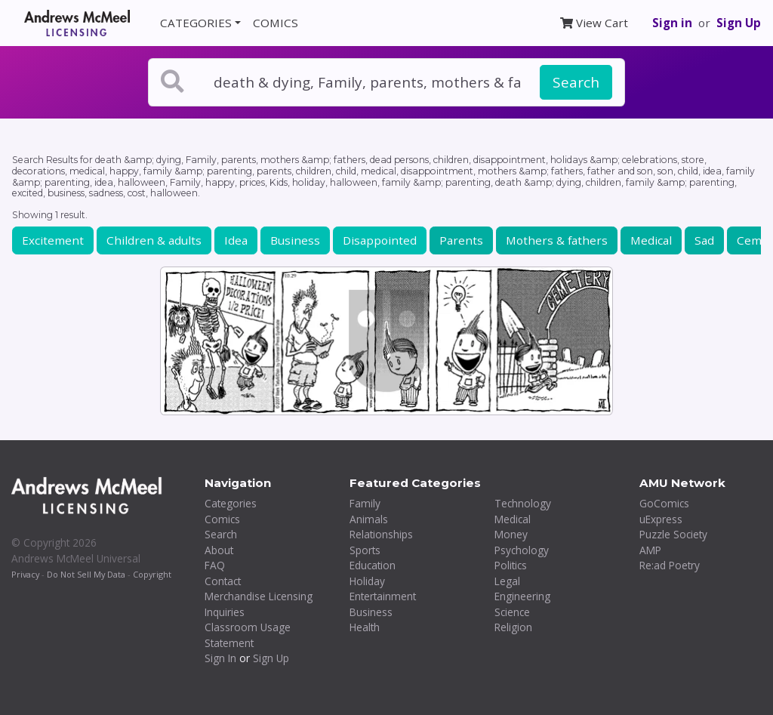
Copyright (152, 574)
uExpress (660, 519)
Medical (651, 240)
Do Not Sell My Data (86, 574)
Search (576, 82)
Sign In (220, 658)
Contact (223, 581)
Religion (513, 627)
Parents (461, 240)
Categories (231, 503)
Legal (507, 581)
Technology (522, 503)
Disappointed (380, 240)
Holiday (367, 581)
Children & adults (154, 240)
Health (365, 627)
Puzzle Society (673, 534)
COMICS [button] (275, 22)
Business (295, 240)
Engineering (522, 596)
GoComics (664, 503)
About (219, 550)
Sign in (672, 22)
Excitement (53, 240)
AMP (650, 550)
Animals (369, 519)
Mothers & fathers (557, 240)
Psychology (521, 550)
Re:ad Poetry (669, 565)
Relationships (381, 534)
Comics (222, 519)
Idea (236, 240)
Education (373, 565)
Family (365, 503)
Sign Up (738, 22)
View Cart (594, 22)
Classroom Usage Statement (248, 635)
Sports (365, 550)
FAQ (215, 565)
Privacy (25, 574)
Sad (704, 240)
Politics (510, 565)
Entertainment (383, 596)
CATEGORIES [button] (196, 22)
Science (512, 612)
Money (511, 534)
